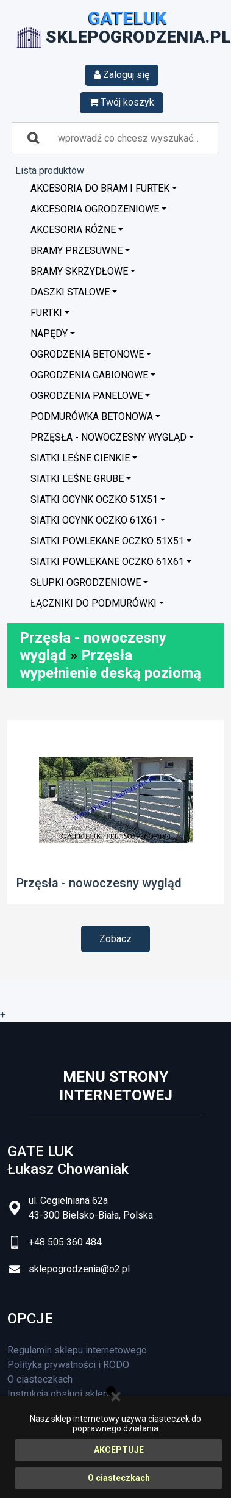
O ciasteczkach (119, 1478)
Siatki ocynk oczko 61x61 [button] (94, 520)
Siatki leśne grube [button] (77, 478)
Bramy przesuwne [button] (76, 250)
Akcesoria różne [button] (73, 230)
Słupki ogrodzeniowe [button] (85, 582)
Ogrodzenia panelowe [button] (86, 396)
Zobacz (115, 939)
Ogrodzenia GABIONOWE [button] (89, 375)
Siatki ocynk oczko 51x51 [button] (94, 499)
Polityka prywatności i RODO (68, 1364)
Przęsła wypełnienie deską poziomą (110, 664)
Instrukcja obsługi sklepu (60, 1394)
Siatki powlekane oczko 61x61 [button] (107, 561)
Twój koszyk (121, 102)
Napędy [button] (49, 333)
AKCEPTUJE (119, 1450)
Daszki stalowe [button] (70, 292)
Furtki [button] (46, 313)
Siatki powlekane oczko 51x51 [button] (107, 541)
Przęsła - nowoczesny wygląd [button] (108, 437)
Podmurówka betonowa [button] (91, 416)
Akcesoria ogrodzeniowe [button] (94, 209)
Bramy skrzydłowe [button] (79, 271)
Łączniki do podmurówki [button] (93, 603)
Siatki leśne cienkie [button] (80, 458)
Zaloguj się (121, 75)
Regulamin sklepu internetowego (77, 1350)
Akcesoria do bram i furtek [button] (99, 188)
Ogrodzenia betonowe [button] (87, 354)
